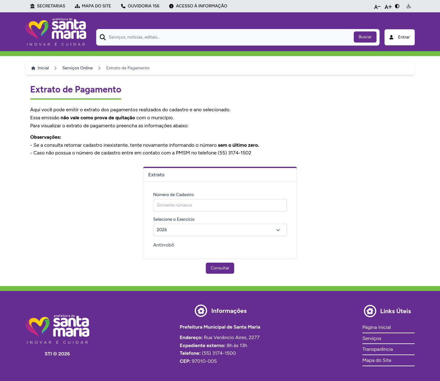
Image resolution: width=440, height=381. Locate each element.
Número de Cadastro (173, 194)
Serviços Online (77, 68)
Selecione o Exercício (173, 219)
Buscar (365, 36)
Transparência (377, 349)
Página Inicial (376, 327)
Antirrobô (163, 245)
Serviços (371, 338)
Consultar (220, 268)
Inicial (40, 68)
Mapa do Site (376, 360)
